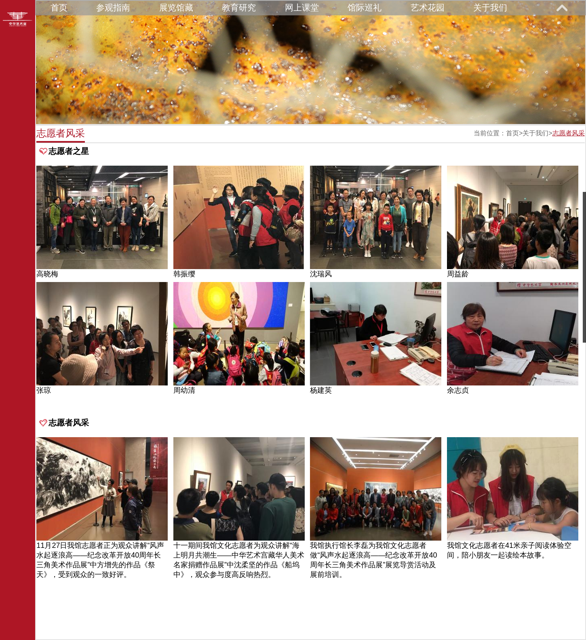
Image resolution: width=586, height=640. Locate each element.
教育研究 (239, 7)
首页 (59, 7)
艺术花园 (428, 7)
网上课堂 (302, 7)
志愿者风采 (568, 133)
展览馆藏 (176, 7)
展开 (562, 7)
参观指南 (113, 7)
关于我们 (490, 7)
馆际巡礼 (365, 7)
